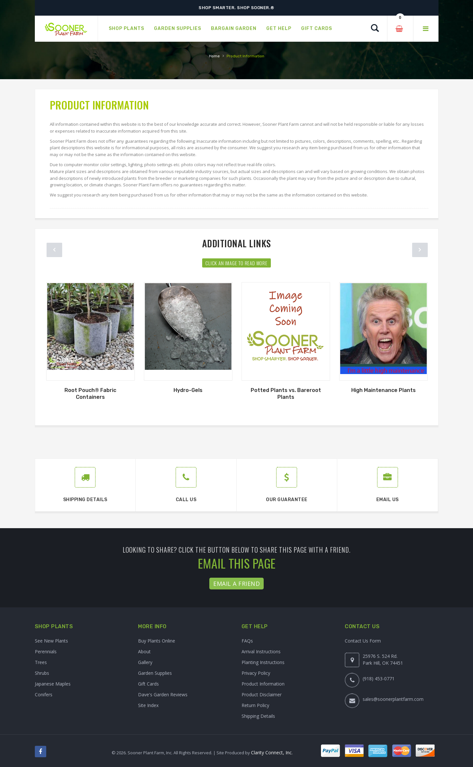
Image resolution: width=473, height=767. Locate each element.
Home (214, 56)
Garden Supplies (155, 673)
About (144, 651)
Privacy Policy (256, 673)
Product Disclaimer (262, 694)
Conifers (43, 694)
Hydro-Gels (188, 390)
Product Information (263, 684)
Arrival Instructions (261, 651)
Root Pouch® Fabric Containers (90, 393)
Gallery (145, 662)
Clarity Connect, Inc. (272, 752)
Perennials (46, 651)
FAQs (247, 641)
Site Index (148, 705)
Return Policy (255, 705)
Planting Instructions (263, 662)
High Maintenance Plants (383, 390)
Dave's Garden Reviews (163, 694)
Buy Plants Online (156, 641)
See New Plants (51, 641)
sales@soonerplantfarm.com (393, 699)
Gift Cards (148, 684)
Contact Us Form (363, 641)
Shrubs (42, 673)
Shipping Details (258, 716)
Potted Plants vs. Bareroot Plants (286, 393)
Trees (41, 662)
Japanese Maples (53, 684)
